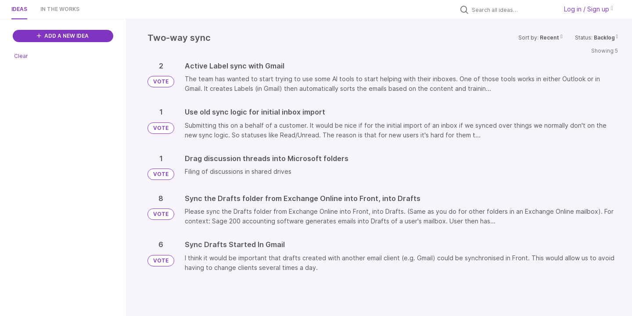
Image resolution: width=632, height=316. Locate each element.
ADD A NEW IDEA (63, 35)
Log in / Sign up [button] (588, 9)
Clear (21, 56)
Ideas (19, 9)
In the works (59, 9)
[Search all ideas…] (512, 9)
